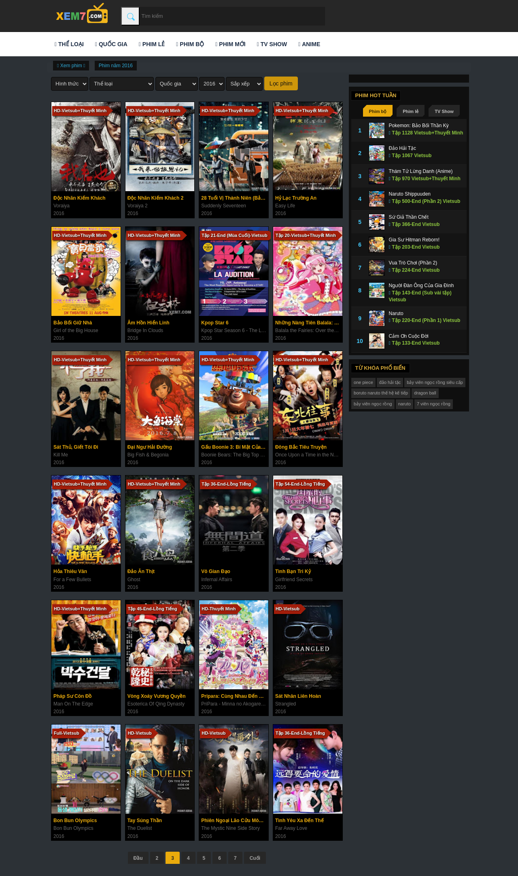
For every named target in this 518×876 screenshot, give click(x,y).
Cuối (255, 858)
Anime (309, 44)
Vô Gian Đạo (215, 571)
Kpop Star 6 (214, 323)
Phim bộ (190, 44)
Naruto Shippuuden (410, 194)
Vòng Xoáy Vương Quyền (156, 696)
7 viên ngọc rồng (433, 403)
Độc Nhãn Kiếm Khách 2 (155, 198)
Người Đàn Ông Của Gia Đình (421, 285)
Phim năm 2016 (116, 65)
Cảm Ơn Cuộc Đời (409, 336)
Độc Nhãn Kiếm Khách (79, 198)
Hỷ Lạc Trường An (295, 198)
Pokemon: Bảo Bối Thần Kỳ (419, 125)
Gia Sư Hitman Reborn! (414, 240)
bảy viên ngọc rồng (373, 403)
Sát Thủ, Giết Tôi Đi (75, 447)
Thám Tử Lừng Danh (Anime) (421, 171)
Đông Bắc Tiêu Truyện (301, 447)
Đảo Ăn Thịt (141, 571)
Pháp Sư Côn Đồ (72, 696)
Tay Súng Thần (144, 820)
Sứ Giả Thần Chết (409, 217)
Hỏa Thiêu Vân (70, 571)
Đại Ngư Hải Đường (149, 447)
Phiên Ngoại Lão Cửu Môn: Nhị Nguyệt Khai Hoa (234, 820)
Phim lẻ (152, 44)
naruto (404, 403)
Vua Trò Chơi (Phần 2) (413, 263)
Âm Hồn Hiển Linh (148, 323)
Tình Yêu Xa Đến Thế (299, 820)
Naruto (396, 313)
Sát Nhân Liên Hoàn (298, 696)
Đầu (138, 858)
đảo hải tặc (390, 382)
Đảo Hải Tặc (402, 148)
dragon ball (425, 392)
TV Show (272, 44)
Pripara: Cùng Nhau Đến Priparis (234, 696)
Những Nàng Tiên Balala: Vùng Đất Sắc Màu (308, 323)
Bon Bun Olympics (75, 820)
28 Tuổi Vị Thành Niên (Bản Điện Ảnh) (234, 198)
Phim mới (230, 44)
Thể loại (69, 44)
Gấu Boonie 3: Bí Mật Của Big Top (234, 447)
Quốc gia (111, 44)
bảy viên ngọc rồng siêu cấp (435, 382)
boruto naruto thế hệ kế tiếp (381, 392)
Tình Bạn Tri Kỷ (293, 571)
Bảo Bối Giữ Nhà (72, 323)
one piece (363, 382)
